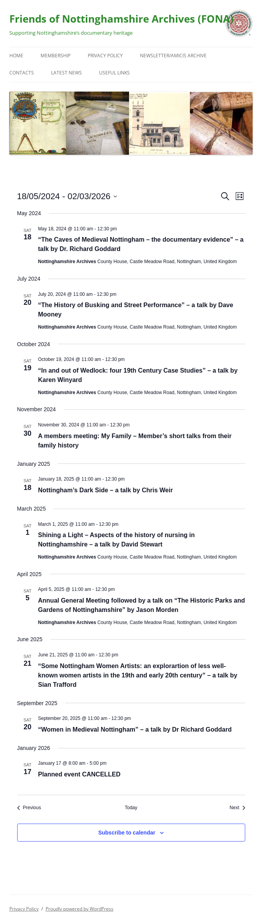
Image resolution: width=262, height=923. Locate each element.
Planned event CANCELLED (79, 774)
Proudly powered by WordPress (79, 908)
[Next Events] (237, 808)
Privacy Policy (105, 55)
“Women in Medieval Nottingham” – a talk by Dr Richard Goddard (135, 729)
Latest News (66, 72)
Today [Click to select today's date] (131, 807)
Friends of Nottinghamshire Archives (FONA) (121, 19)
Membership (56, 55)
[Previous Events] (29, 808)
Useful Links (114, 72)
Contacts (21, 72)
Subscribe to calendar (126, 832)
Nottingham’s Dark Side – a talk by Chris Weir (105, 490)
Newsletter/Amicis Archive (173, 55)
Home (16, 55)
